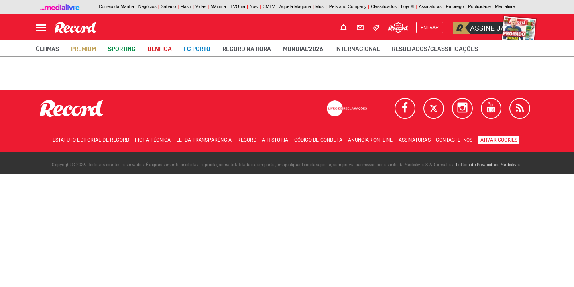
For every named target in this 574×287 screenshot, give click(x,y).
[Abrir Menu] (41, 27)
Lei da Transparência (204, 140)
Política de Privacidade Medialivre (488, 165)
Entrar (430, 27)
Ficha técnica (153, 140)
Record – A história (262, 140)
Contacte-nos (454, 140)
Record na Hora (246, 49)
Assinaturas (415, 140)
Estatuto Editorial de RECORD (91, 140)
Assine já (479, 28)
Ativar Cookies (499, 140)
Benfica (159, 49)
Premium (83, 49)
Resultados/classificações (435, 49)
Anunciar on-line (370, 140)
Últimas (47, 49)
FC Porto (197, 49)
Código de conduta (318, 140)
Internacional (357, 49)
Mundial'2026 (303, 49)
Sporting (122, 49)
